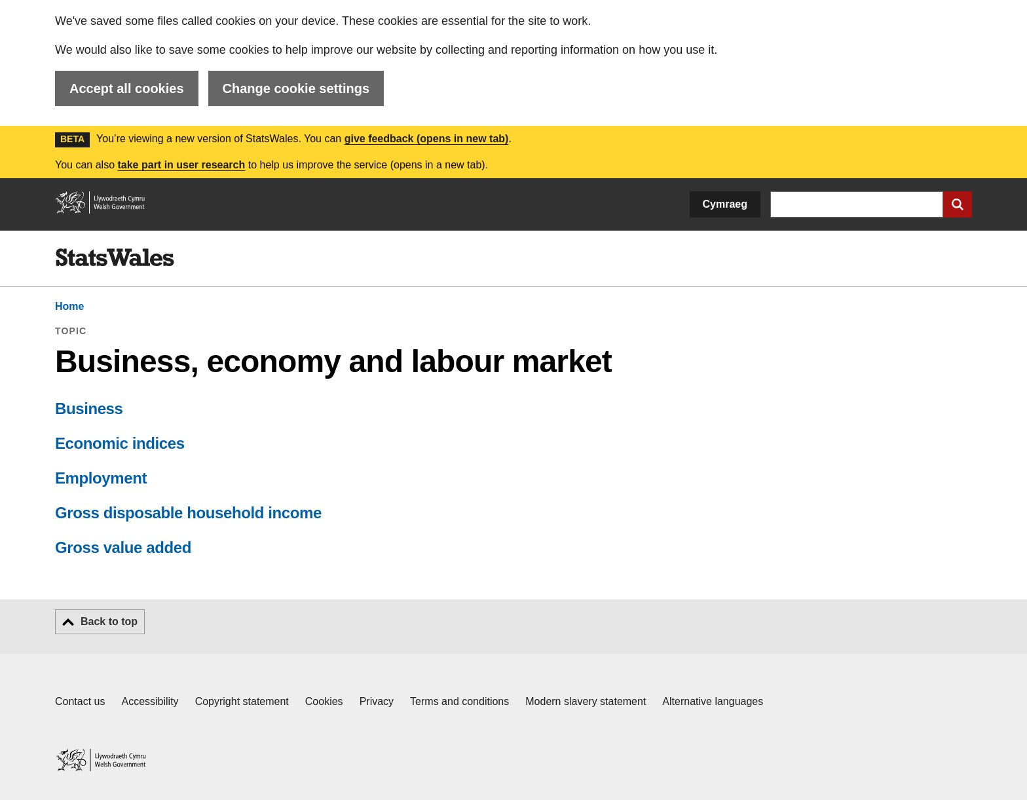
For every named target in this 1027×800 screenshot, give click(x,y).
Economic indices (120, 443)
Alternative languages (712, 701)
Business (89, 408)
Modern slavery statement (585, 701)
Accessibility (149, 701)
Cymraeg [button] (725, 204)
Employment (101, 478)
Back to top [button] (109, 621)
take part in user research (181, 164)
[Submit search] (957, 204)
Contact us (80, 701)
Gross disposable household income (188, 513)
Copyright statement (242, 701)
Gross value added (123, 547)
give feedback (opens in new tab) (427, 138)
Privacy (377, 701)
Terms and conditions (459, 701)
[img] (114, 257)
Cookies (324, 701)
